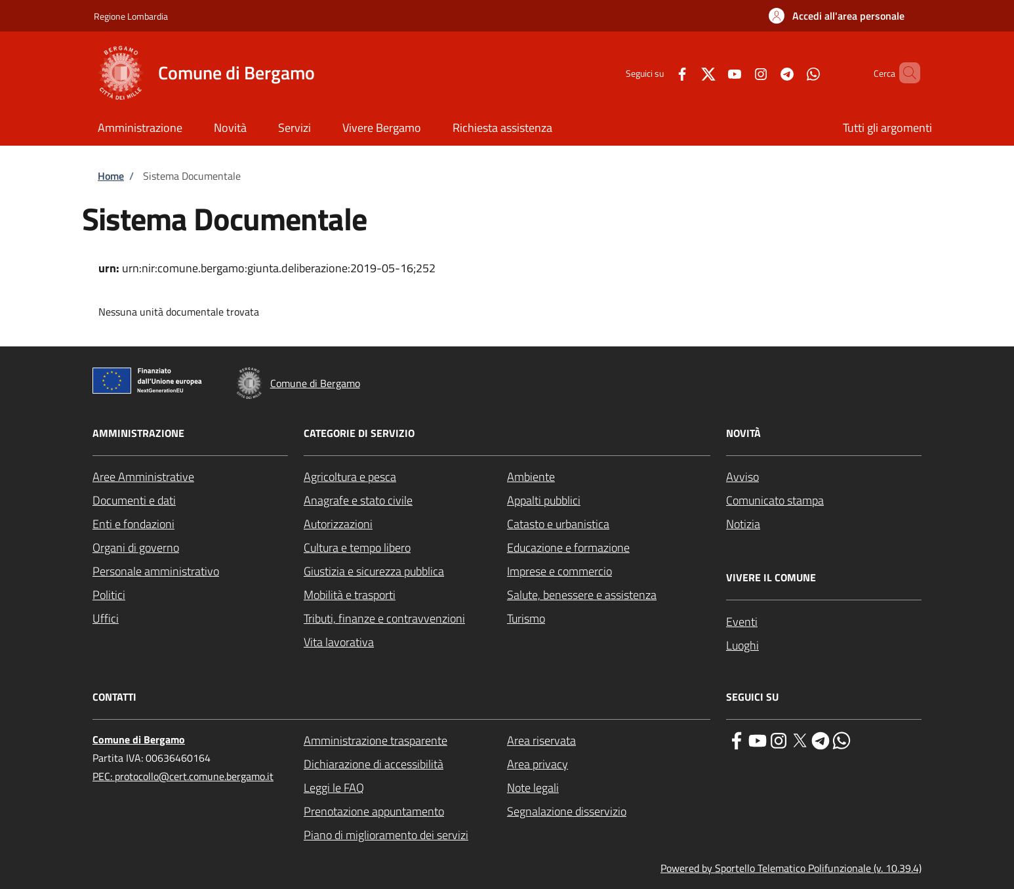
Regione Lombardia (131, 16)
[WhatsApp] (791, 72)
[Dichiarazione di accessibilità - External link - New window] (405, 764)
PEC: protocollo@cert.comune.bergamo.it (183, 776)
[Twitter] (686, 72)
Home (111, 176)
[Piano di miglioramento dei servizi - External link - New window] (405, 835)
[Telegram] (765, 72)
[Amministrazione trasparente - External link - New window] (405, 741)
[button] (836, 15)
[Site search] (904, 73)
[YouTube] (712, 72)
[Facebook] (660, 72)
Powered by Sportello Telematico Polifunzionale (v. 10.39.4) (791, 868)
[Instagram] (738, 72)
